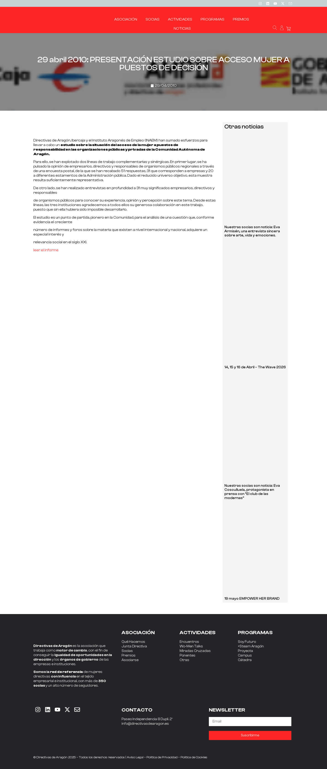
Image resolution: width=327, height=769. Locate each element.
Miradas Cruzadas (195, 651)
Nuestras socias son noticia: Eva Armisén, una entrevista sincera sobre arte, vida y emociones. (252, 231)
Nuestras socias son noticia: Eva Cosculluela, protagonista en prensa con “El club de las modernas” (252, 492)
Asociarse (130, 660)
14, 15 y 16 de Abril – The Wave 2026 (255, 367)
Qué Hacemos (133, 642)
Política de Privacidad (162, 757)
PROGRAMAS (255, 633)
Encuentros (189, 642)
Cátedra (245, 660)
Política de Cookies (194, 757)
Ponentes (187, 655)
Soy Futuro (247, 642)
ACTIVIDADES (197, 633)
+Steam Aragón (251, 646)
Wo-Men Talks (191, 646)
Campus (245, 655)
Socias (127, 651)
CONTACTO (137, 710)
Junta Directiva (134, 646)
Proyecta (245, 651)
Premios (129, 655)
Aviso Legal (135, 757)
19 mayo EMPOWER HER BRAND (251, 599)
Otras (184, 660)
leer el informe (45, 250)
